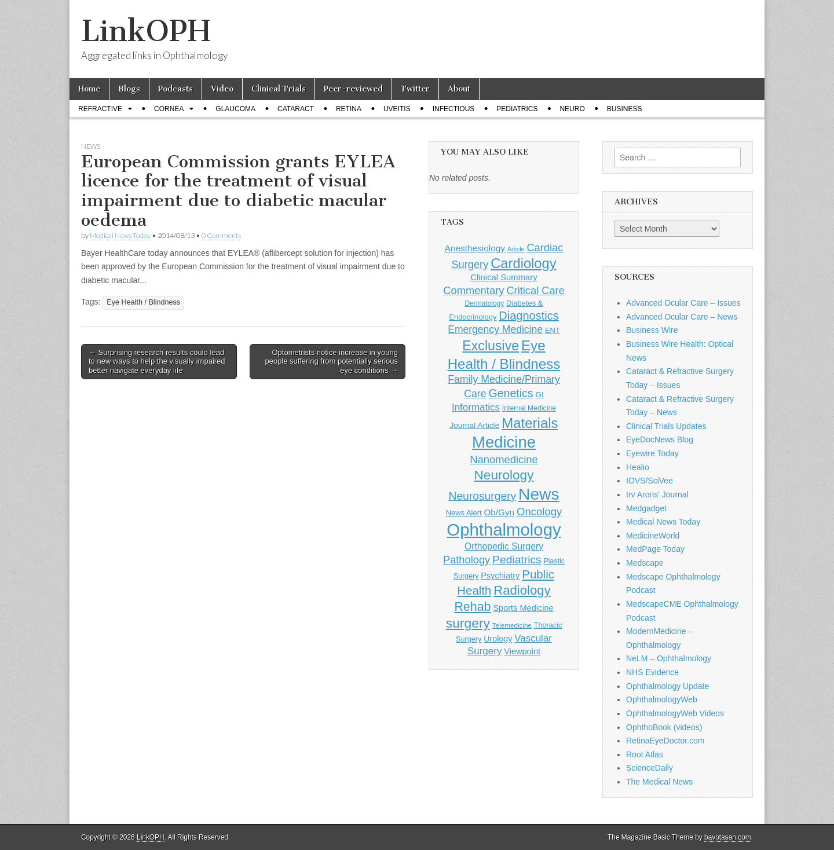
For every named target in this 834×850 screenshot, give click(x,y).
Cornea (169, 109)
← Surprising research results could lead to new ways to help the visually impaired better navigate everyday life (157, 361)
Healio (637, 467)
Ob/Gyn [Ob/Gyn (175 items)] (499, 512)
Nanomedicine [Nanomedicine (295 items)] (504, 459)
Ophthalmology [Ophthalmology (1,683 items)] (504, 529)
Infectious (454, 109)
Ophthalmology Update (667, 686)
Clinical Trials (278, 89)
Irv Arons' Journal (657, 494)
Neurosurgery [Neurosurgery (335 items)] (482, 496)
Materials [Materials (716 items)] (530, 423)
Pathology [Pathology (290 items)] (466, 560)
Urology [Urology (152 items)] (498, 638)
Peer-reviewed (353, 89)
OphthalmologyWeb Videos (675, 713)
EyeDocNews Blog (659, 439)
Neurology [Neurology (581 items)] (504, 475)
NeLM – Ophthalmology (668, 658)
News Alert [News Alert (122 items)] (464, 512)
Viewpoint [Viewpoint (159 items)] (522, 651)
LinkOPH (145, 31)
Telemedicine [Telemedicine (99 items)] (512, 625)
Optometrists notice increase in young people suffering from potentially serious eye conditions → (331, 361)
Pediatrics (516, 109)
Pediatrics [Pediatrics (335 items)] (517, 560)
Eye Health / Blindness (143, 302)
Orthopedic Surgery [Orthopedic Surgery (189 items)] (503, 546)
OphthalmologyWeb (661, 699)
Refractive (100, 109)
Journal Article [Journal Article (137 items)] (474, 425)
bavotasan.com (727, 837)
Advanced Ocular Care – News (681, 316)
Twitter (415, 89)
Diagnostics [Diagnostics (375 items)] (528, 315)
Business (624, 109)
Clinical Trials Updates (666, 426)
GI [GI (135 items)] (539, 394)
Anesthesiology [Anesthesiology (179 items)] (475, 248)
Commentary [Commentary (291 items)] (473, 290)
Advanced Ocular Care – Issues (683, 302)
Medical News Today (120, 235)
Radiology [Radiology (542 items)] (521, 590)
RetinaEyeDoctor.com (665, 740)
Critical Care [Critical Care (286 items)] (535, 290)
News (90, 146)
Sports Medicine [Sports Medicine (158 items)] (523, 608)
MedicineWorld (652, 535)
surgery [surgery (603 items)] (468, 623)
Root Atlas (644, 754)
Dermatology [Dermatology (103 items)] (484, 303)
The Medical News (659, 781)
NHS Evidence (652, 672)
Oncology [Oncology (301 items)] (539, 511)
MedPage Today (655, 549)
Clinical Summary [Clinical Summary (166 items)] (503, 277)
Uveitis (397, 109)
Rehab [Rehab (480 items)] (472, 607)
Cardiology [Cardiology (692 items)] (523, 263)
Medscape (645, 562)
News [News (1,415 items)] (538, 494)
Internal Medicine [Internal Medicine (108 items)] (529, 408)
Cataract (295, 109)
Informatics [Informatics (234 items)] (476, 407)
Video (222, 89)
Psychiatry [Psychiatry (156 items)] (500, 575)
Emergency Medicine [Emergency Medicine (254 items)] (495, 329)
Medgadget (646, 508)
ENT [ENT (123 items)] (552, 330)
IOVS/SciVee (649, 480)
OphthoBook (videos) (664, 727)
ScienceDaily (649, 767)
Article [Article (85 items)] (516, 249)
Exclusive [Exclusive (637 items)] (490, 345)
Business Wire (652, 330)
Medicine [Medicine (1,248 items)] (504, 442)
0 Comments (221, 235)
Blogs (129, 89)
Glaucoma (235, 109)
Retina (348, 109)
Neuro (571, 109)
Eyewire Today (652, 453)
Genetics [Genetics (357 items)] (510, 393)
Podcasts (175, 89)
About (459, 89)
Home (89, 89)
